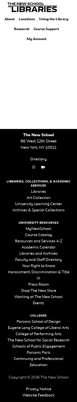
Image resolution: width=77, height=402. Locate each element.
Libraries (38, 191)
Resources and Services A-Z (38, 241)
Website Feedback (38, 395)
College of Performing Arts (39, 334)
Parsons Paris (39, 352)
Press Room (38, 284)
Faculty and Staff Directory (38, 259)
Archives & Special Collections (39, 210)
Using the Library (53, 19)
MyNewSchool (38, 229)
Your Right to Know (38, 266)
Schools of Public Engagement (38, 346)
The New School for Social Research (39, 340)
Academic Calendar (39, 247)
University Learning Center (38, 204)
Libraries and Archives (38, 253)
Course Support (46, 29)
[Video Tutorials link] (43, 167)
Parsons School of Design (39, 321)
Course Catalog (38, 235)
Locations (27, 19)
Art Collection (39, 198)
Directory (38, 159)
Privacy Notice (38, 389)
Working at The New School (38, 297)
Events (38, 303)
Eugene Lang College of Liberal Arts (38, 328)
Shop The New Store (38, 290)
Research (21, 29)
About (10, 19)
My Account (36, 39)
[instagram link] (33, 167)
